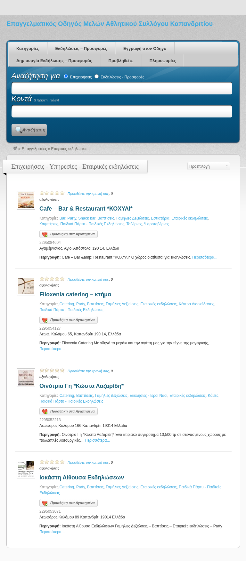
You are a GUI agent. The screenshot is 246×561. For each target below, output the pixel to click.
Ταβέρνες (134, 224)
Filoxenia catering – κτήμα (75, 294)
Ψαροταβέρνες (156, 224)
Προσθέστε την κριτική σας (88, 194)
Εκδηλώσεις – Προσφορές (81, 48)
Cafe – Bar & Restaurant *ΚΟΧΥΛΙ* (86, 208)
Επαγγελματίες (34, 149)
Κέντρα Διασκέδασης (196, 304)
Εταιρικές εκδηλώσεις (189, 218)
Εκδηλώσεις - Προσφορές (119, 77)
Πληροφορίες (163, 60)
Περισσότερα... (204, 257)
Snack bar (86, 218)
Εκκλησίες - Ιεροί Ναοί (149, 395)
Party (72, 218)
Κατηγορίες (27, 48)
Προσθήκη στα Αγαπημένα (68, 234)
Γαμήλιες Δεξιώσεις (132, 218)
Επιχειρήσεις (78, 77)
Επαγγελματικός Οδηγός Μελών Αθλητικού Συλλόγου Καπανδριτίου (109, 23)
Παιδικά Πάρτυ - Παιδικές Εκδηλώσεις (92, 224)
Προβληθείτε (121, 60)
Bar (62, 218)
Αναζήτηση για (37, 75)
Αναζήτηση (33, 129)
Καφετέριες (48, 224)
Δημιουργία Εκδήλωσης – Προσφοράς (54, 60)
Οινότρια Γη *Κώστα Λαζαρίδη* (81, 386)
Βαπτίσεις (105, 218)
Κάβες (213, 395)
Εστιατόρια (160, 218)
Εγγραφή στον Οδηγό (144, 48)
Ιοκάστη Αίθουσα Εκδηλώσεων (81, 477)
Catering (67, 304)
